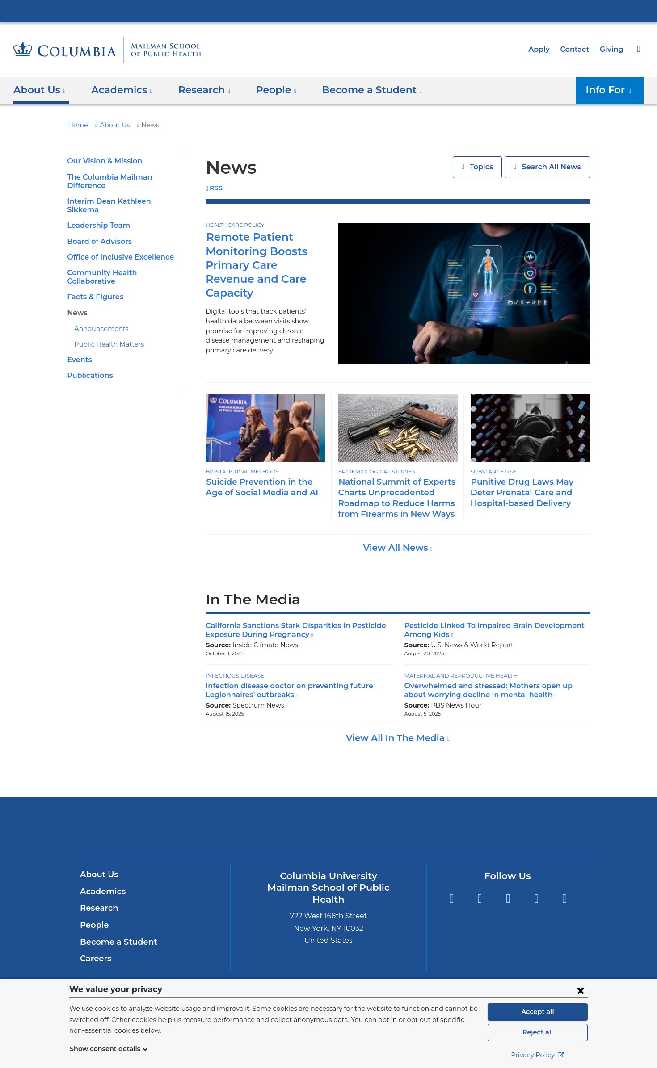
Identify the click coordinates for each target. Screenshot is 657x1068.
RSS (216, 188)
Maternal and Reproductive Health (457, 675)
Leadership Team (96, 217)
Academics (101, 891)
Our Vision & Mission (103, 161)
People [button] (266, 90)
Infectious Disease (234, 675)
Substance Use (493, 472)
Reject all (537, 1032)
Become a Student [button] (357, 90)
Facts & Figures (94, 288)
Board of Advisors (98, 232)
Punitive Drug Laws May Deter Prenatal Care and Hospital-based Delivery (530, 492)
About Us (110, 125)
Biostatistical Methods (241, 472)
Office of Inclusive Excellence (117, 248)
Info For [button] (611, 90)
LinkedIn (536, 898)
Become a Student (115, 942)
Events (78, 351)
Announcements (97, 320)
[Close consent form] (580, 990)
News (76, 304)
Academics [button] (118, 90)
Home (76, 125)
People (93, 925)
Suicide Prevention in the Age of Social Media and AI (264, 487)
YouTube (564, 898)
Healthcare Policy (234, 225)
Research (98, 908)
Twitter (451, 898)
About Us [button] (39, 90)
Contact (577, 49)
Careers (95, 958)
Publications (88, 367)
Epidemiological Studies (375, 472)
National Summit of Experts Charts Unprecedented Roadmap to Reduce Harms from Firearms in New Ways (392, 498)
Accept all (537, 1011)
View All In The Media (396, 738)
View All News (397, 548)
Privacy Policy (538, 1055)
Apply (543, 49)
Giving (612, 49)
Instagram (508, 898)
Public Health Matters (104, 335)
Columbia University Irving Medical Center (328, 10)
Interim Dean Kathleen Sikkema (120, 201)
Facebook (479, 898)
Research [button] (197, 90)
